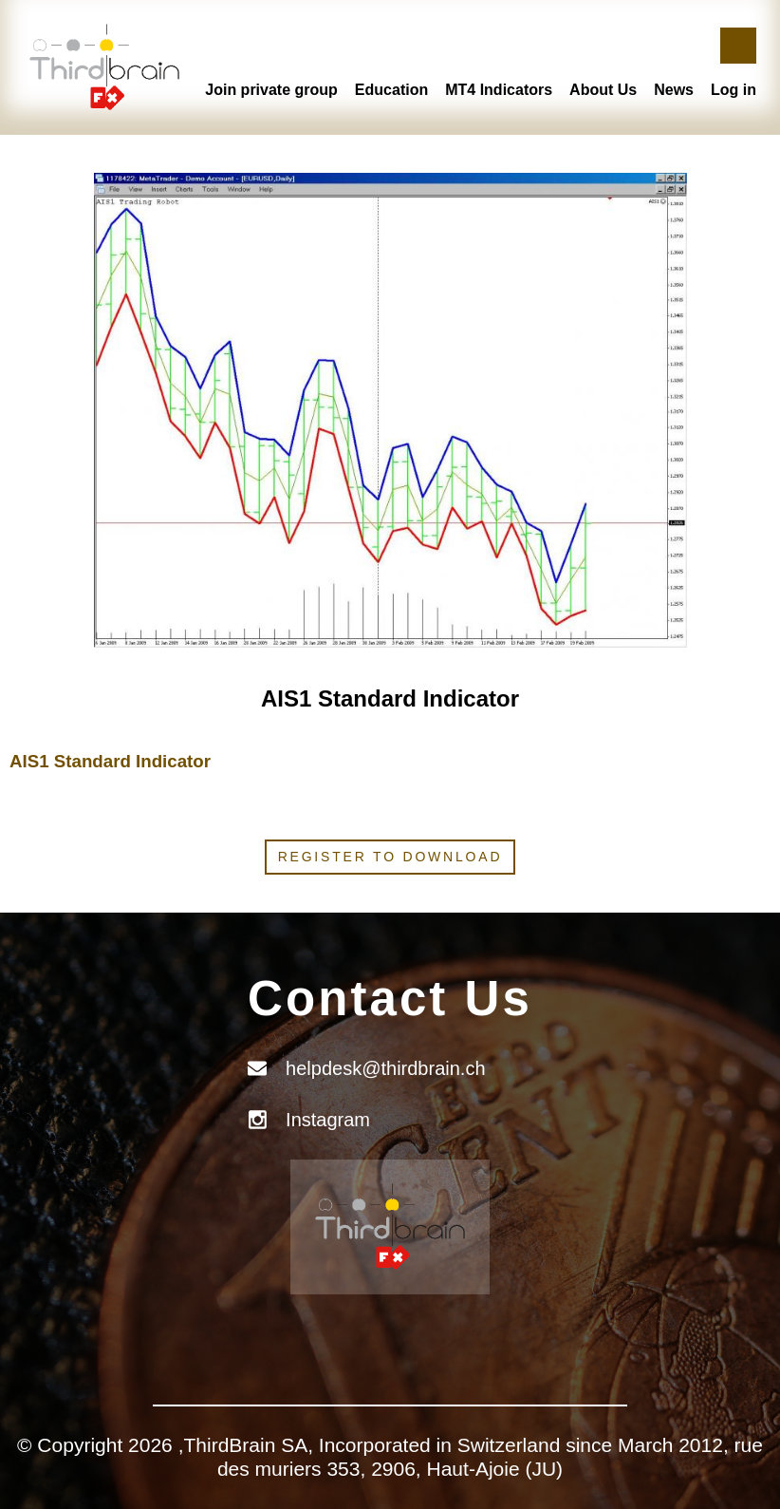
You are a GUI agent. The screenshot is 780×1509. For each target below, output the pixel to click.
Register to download (390, 856)
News (674, 90)
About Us (603, 90)
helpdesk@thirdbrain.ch (385, 1068)
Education (391, 90)
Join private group (271, 90)
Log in (733, 90)
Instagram (328, 1119)
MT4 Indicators (498, 90)
